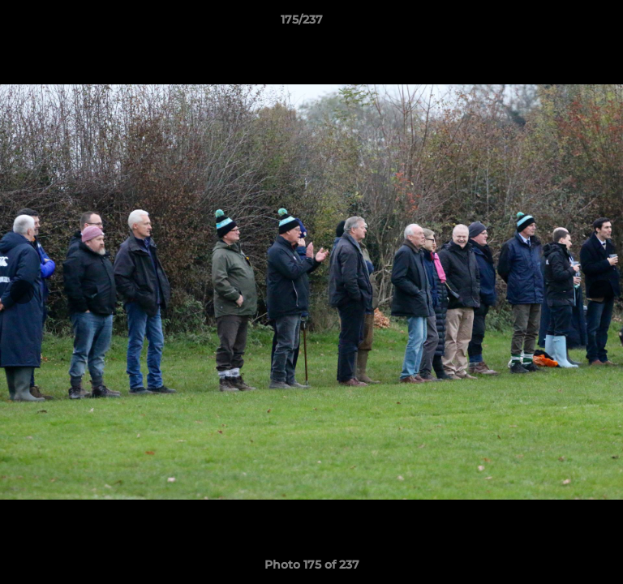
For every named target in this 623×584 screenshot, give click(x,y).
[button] (564, 23)
